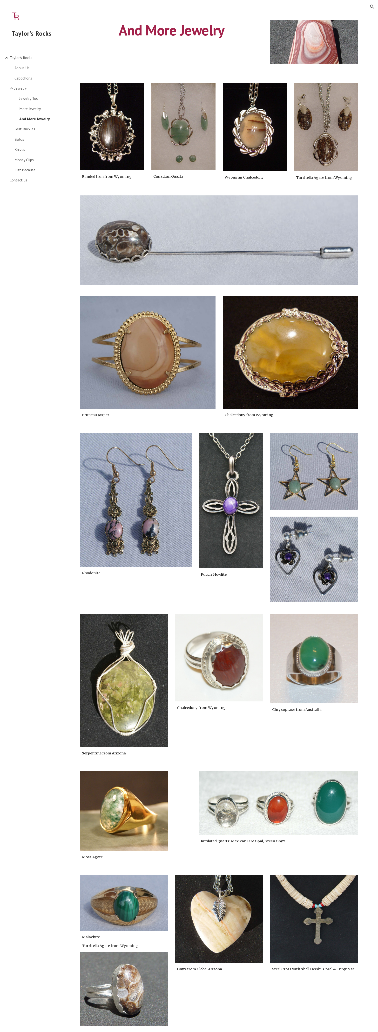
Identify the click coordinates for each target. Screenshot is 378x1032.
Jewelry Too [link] (28, 98)
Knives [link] (19, 149)
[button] (372, 7)
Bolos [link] (19, 139)
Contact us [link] (18, 180)
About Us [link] (21, 67)
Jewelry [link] (20, 88)
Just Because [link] (24, 169)
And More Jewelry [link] (34, 118)
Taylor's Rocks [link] (21, 57)
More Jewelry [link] (30, 108)
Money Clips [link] (24, 159)
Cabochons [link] (23, 78)
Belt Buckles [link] (24, 129)
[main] (171, 30)
